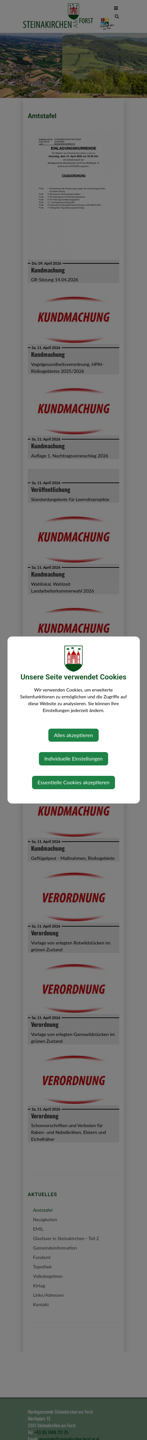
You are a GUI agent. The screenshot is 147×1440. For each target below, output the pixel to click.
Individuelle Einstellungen (73, 758)
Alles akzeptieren (73, 735)
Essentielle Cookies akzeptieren (73, 782)
